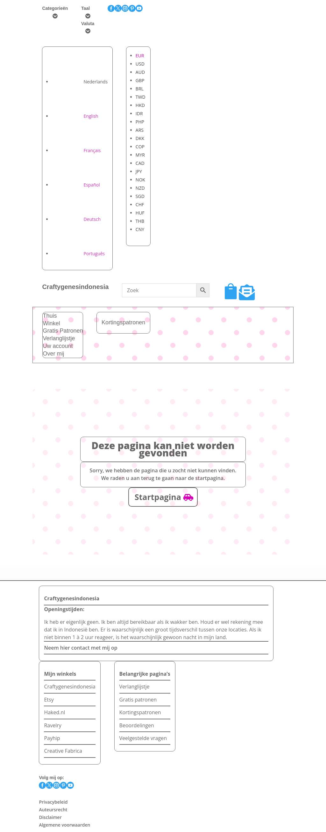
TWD (140, 97)
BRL (140, 89)
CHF (140, 204)
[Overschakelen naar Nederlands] (80, 82)
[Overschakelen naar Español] (76, 185)
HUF (140, 213)
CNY (140, 229)
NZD (140, 188)
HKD (140, 105)
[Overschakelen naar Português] (78, 253)
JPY (139, 171)
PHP (140, 122)
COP (140, 147)
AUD (140, 72)
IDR (139, 113)
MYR (140, 155)
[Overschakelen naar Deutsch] (76, 219)
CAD (140, 163)
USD (140, 64)
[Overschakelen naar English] (75, 116)
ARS (140, 130)
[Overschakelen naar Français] (76, 150)
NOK (140, 180)
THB (140, 221)
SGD (140, 196)
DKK (140, 138)
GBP (140, 80)
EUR (140, 56)
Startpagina (158, 496)
